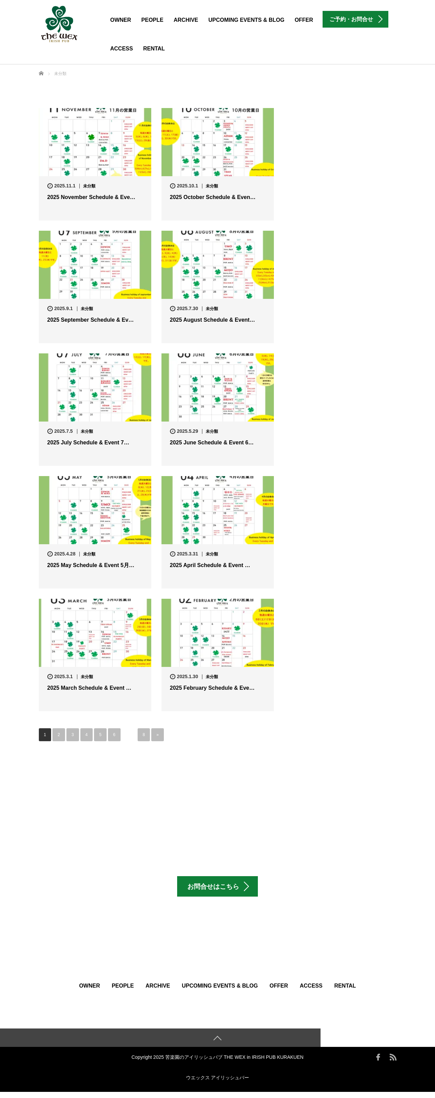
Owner (120, 20)
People (152, 20)
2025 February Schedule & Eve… (212, 688)
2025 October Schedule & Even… (213, 197)
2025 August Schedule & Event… (212, 320)
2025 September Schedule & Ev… (90, 320)
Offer (304, 20)
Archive (186, 20)
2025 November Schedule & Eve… (91, 197)
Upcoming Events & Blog (246, 20)
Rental (154, 48)
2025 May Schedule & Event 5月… (91, 565)
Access (121, 48)
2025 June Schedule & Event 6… (212, 442)
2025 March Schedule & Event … (89, 688)
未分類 (89, 186)
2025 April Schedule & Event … (210, 565)
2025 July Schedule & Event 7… (88, 442)
